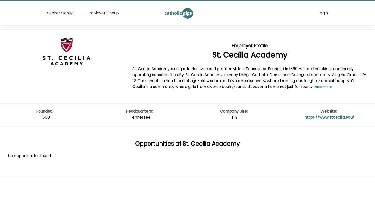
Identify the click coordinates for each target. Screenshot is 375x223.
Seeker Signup (60, 13)
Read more (323, 87)
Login (323, 13)
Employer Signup (103, 13)
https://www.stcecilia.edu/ (329, 117)
